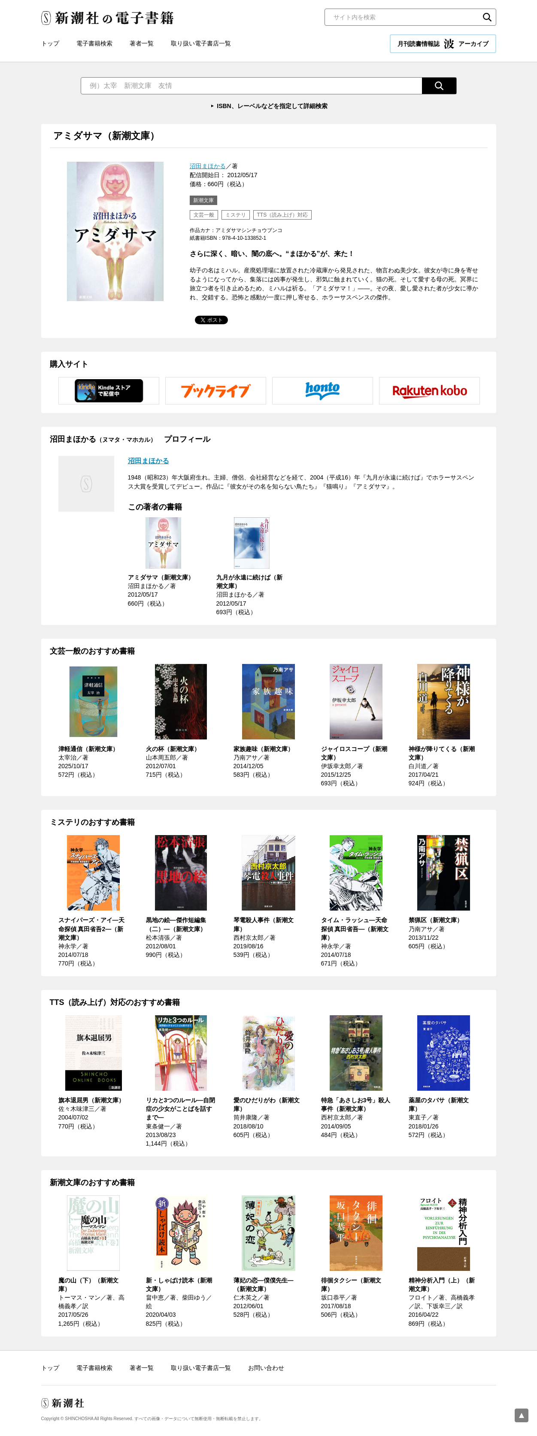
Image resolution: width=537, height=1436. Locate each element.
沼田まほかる (208, 166)
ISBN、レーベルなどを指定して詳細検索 (272, 106)
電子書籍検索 (94, 43)
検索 (487, 17)
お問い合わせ (266, 1367)
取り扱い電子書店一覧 (201, 43)
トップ (50, 43)
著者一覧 (142, 43)
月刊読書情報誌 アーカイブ (442, 44)
